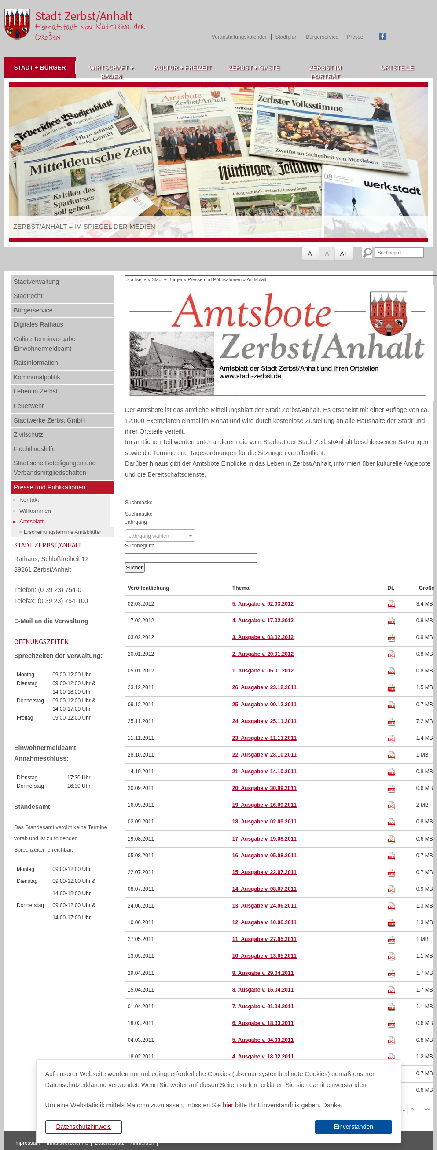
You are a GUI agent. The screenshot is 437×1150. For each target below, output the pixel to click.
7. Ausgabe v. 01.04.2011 (263, 1006)
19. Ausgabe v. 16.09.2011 (264, 805)
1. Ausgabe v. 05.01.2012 (263, 671)
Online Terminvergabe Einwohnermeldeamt (45, 343)
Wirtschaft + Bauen (111, 72)
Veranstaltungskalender (239, 37)
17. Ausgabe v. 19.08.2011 (264, 839)
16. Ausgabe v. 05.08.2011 (264, 855)
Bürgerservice (322, 37)
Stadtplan (286, 37)
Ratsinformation (36, 362)
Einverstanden (353, 1126)
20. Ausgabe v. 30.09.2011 (264, 788)
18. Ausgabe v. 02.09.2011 (264, 822)
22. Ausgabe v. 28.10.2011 (264, 755)
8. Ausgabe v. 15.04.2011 (263, 990)
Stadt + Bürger (40, 67)
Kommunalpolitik (37, 377)
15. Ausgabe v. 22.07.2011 (264, 872)
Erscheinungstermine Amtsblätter (62, 532)
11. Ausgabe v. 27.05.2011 (264, 939)
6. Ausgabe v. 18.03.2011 (263, 1023)
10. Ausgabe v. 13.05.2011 (264, 956)
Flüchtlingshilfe (34, 448)
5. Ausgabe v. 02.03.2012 (263, 604)
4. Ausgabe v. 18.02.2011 (263, 1057)
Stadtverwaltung (36, 281)
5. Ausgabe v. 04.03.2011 (263, 1040)
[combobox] (160, 535)
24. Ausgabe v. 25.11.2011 (264, 721)
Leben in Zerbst (36, 391)
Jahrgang (136, 522)
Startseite (136, 279)
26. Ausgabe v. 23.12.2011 (264, 687)
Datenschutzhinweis (83, 1126)
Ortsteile (397, 67)
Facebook (382, 36)
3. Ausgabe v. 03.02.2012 (263, 637)
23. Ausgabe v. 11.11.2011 (264, 738)
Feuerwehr (29, 405)
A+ (344, 253)
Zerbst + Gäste (253, 67)
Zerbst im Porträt (325, 72)
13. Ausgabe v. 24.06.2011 (264, 906)
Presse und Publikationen (49, 487)
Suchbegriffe (139, 546)
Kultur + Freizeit (182, 67)
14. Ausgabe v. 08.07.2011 (264, 889)
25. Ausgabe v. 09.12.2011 (264, 705)
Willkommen (35, 510)
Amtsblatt (31, 521)
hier (228, 1105)
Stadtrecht (28, 295)
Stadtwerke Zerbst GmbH (49, 420)
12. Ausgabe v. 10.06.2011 (264, 922)
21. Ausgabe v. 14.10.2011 (264, 771)
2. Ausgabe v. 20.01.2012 (263, 654)
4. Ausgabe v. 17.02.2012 (263, 620)
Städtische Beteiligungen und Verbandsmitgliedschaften (54, 467)
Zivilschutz (28, 434)
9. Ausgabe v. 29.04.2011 (263, 973)
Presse (355, 37)
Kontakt (29, 499)
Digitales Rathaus (38, 324)
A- (311, 253)
